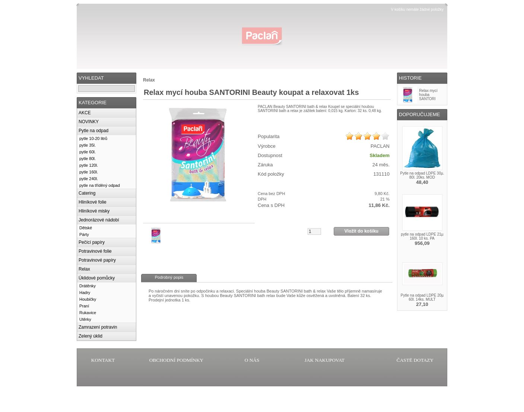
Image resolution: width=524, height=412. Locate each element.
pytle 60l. (87, 152)
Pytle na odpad (93, 130)
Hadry (84, 292)
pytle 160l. (88, 172)
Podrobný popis (169, 277)
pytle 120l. (88, 165)
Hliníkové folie (93, 202)
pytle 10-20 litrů (93, 138)
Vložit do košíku (361, 231)
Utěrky (85, 319)
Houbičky (87, 299)
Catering (87, 193)
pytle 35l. (87, 145)
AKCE (85, 112)
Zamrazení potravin (98, 327)
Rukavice (87, 312)
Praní (84, 306)
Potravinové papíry (97, 260)
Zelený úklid (90, 336)
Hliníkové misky (94, 211)
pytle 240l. (88, 178)
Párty (84, 234)
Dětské (85, 228)
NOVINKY (89, 121)
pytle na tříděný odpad (99, 185)
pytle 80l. (87, 158)
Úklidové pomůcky (97, 278)
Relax (84, 269)
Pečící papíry (92, 242)
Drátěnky (87, 286)
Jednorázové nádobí (99, 220)
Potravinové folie (95, 251)
